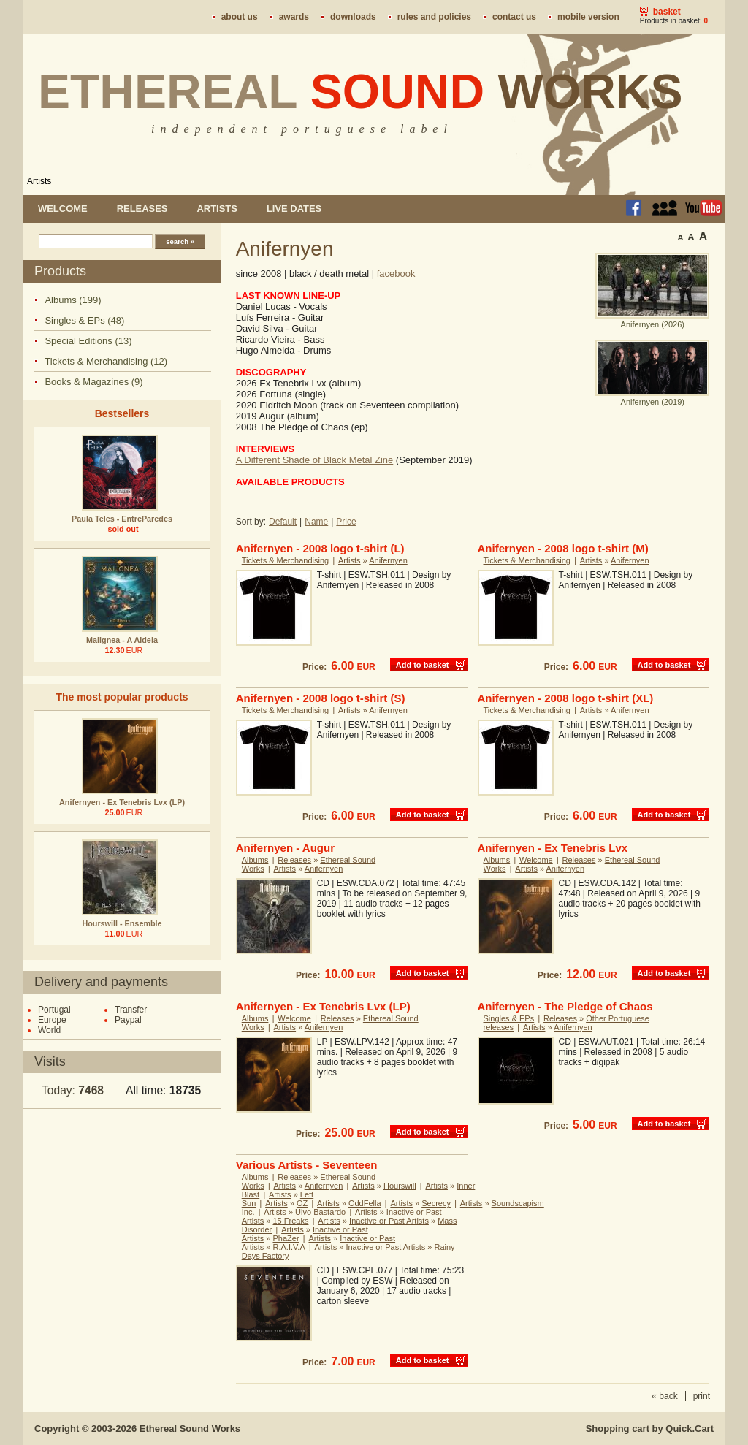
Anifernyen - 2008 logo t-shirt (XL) (566, 698)
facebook (396, 273)
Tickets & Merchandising (285, 560)
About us (239, 17)
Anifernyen (388, 560)
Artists (39, 181)
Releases (142, 208)
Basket (667, 12)
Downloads (353, 17)
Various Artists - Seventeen (307, 1165)
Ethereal (360, 91)
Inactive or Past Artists (389, 1220)
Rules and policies (434, 17)
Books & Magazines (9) (93, 381)
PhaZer (286, 1238)
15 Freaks (291, 1220)
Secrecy (436, 1203)
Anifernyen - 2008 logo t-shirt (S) (320, 698)
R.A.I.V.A (289, 1247)
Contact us (514, 17)
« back (664, 1396)
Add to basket (422, 664)
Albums (255, 859)
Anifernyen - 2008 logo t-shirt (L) (320, 548)
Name (316, 521)
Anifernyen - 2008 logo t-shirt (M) (563, 548)
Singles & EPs (509, 1018)
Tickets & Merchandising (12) (106, 361)
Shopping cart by (650, 1428)
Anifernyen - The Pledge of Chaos (565, 1006)
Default (283, 521)
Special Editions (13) (88, 340)
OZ (302, 1203)
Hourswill (399, 1185)
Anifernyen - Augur (285, 848)
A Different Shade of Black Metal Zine (315, 459)
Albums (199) (73, 299)
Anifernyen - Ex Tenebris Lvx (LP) (122, 802)
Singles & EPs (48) (84, 320)
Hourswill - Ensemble (121, 923)
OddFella (364, 1203)
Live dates (294, 208)
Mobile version (588, 17)
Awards (294, 17)
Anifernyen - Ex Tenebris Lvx (553, 848)
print (701, 1396)
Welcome (63, 208)
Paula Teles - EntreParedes (122, 518)
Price (346, 521)
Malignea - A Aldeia (122, 640)
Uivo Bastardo (320, 1212)
